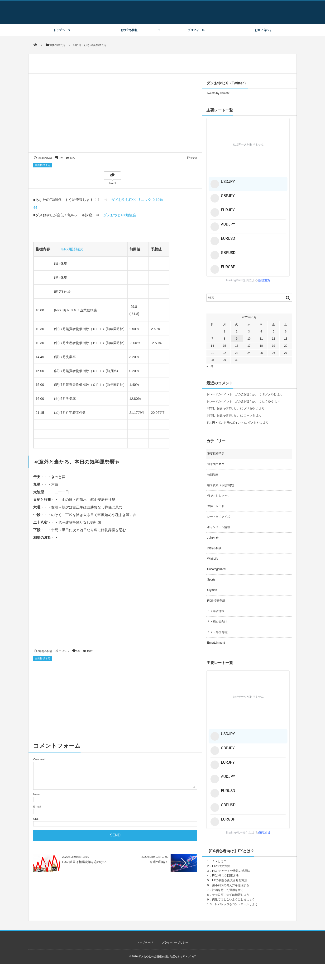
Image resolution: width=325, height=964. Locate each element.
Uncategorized (216, 569)
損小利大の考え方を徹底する (230, 885)
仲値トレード (215, 506)
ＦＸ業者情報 (215, 611)
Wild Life (212, 558)
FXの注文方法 (221, 866)
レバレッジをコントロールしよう (236, 904)
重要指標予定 (42, 165)
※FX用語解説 (72, 249)
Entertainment (216, 642)
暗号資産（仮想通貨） (221, 485)
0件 (61, 158)
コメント (64, 651)
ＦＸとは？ (219, 861)
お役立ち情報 (129, 30)
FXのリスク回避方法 (225, 875)
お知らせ (213, 537)
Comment (39, 759)
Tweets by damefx (217, 93)
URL (35, 818)
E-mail (37, 806)
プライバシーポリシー (175, 942)
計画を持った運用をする (228, 890)
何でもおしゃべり (218, 495)
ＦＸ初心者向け (217, 621)
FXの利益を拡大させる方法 (229, 880)
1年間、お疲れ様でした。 (222, 408)
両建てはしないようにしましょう (233, 899)
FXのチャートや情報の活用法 (231, 870)
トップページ (61, 30)
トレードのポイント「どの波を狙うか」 (232, 394)
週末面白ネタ (215, 464)
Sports (211, 579)
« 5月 (209, 366)
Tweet (112, 183)
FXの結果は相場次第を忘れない (84, 862)
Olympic (212, 590)
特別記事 (213, 474)
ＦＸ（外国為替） (218, 632)
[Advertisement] (115, 597)
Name (36, 794)
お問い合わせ (263, 30)
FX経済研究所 (216, 600)
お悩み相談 (214, 548)
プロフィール (196, 30)
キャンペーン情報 (218, 527)
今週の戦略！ (159, 862)
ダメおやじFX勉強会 (119, 215)
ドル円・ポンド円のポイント (225, 422)
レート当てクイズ (218, 516)
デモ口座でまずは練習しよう (230, 894)
